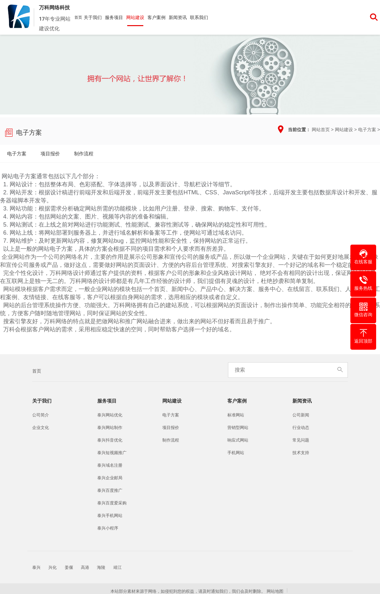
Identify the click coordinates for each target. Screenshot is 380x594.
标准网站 (235, 415)
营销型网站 (237, 427)
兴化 (52, 567)
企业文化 (40, 427)
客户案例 (156, 17)
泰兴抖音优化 (109, 440)
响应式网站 (237, 440)
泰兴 (36, 567)
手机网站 (235, 452)
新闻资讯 (178, 17)
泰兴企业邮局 (109, 477)
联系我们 (199, 17)
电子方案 (367, 129)
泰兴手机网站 (109, 515)
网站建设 (135, 17)
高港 (85, 567)
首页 (78, 17)
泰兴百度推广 (109, 490)
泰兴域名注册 (109, 465)
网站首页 (321, 129)
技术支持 (300, 452)
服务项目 (114, 17)
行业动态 (300, 427)
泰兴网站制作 (109, 427)
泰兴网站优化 (109, 415)
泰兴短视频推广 (112, 452)
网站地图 (275, 591)
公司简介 (40, 415)
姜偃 (69, 567)
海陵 (101, 567)
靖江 (117, 567)
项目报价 (50, 153)
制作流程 (83, 153)
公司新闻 (300, 415)
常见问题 (300, 440)
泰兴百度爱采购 (112, 503)
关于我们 (93, 17)
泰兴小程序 (107, 528)
